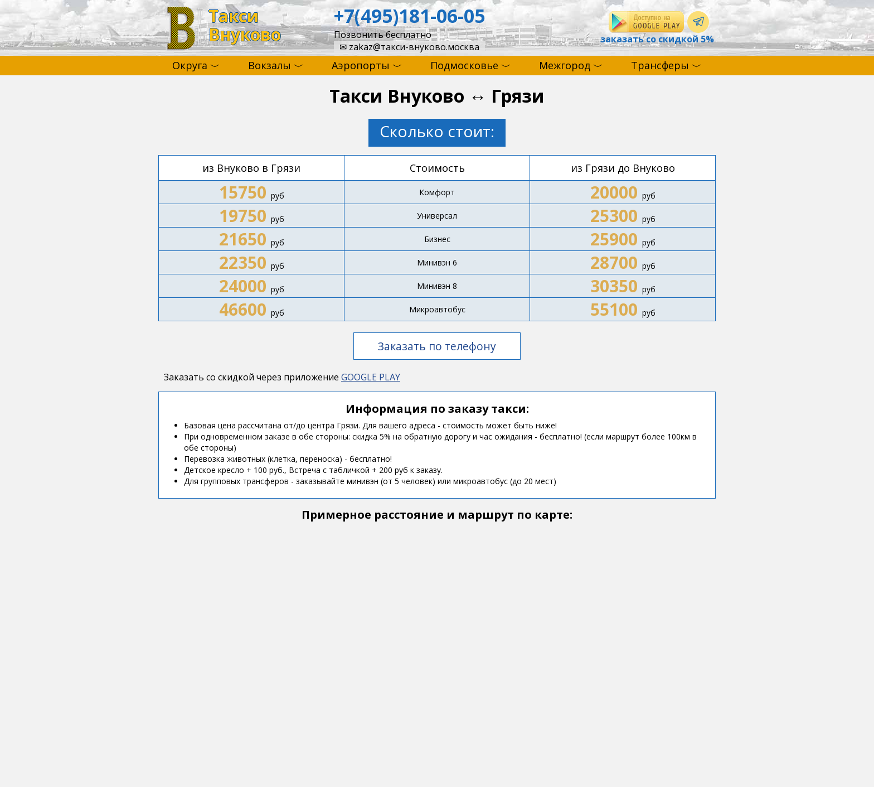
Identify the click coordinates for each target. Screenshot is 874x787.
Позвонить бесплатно (382, 34)
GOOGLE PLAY (370, 377)
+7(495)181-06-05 (409, 15)
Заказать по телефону (437, 346)
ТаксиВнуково (244, 25)
